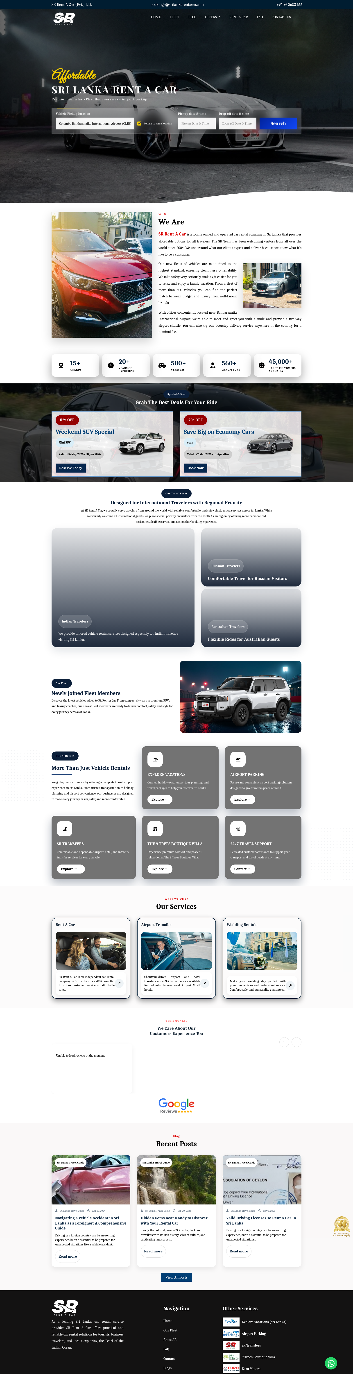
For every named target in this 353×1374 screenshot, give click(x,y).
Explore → (159, 799)
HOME (156, 17)
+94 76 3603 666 (289, 4)
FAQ (260, 17)
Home (167, 1321)
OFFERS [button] (211, 17)
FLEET (174, 17)
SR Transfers (242, 1345)
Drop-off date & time (234, 114)
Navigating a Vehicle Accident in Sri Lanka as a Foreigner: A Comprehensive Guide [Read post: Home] (91, 1223)
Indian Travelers (75, 621)
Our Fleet (170, 1330)
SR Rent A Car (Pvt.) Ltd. (72, 4)
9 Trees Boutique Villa (242, 1357)
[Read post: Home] (91, 1179)
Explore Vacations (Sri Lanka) (242, 1321)
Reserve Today (70, 468)
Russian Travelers (225, 566)
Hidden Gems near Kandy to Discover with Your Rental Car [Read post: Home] (174, 1221)
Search (278, 123)
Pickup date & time (192, 114)
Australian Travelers (227, 627)
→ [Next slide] (296, 1042)
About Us (170, 1340)
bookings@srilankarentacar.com (177, 4)
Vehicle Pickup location (73, 114)
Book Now (196, 468)
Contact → (242, 869)
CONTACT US (281, 17)
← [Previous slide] (284, 1042)
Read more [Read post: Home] (68, 1256)
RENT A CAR (238, 17)
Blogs (167, 1368)
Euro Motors (241, 1368)
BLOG (192, 17)
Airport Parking (242, 1333)
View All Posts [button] (176, 1277)
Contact (169, 1359)
